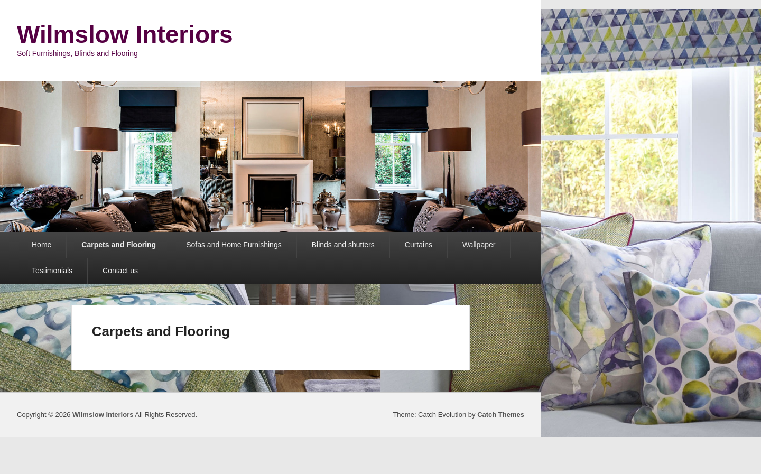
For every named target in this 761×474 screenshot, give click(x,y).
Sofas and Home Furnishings (234, 244)
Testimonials (52, 270)
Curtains (418, 244)
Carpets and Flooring (118, 244)
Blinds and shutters (343, 244)
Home (41, 244)
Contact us (120, 270)
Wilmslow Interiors (125, 34)
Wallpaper (479, 244)
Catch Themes (500, 415)
